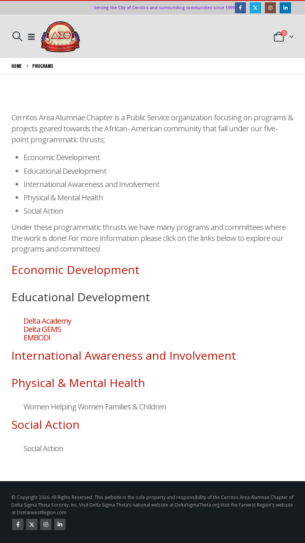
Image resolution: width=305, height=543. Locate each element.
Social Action (45, 424)
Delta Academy (47, 321)
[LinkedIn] (285, 7)
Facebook (17, 524)
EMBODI (36, 337)
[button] (17, 36)
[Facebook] (240, 7)
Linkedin (60, 524)
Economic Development (75, 269)
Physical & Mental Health (78, 382)
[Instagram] (270, 7)
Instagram (46, 524)
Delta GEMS (42, 329)
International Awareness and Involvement (123, 355)
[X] (255, 7)
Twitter (32, 524)
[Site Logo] (60, 37)
